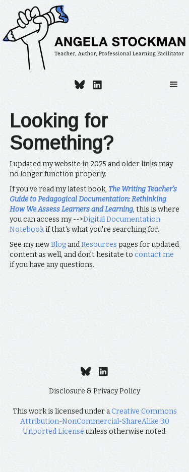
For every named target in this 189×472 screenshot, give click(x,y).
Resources (99, 244)
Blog (58, 244)
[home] (94, 37)
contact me (154, 254)
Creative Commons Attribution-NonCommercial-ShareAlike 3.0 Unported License (98, 421)
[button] (174, 85)
